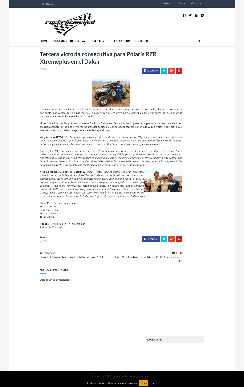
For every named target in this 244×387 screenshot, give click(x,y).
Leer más (152, 383)
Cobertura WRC (195, 254)
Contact (221, 3)
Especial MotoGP (209, 266)
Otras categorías (182, 321)
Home (192, 3)
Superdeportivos (211, 327)
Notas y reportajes (183, 315)
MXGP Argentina (181, 303)
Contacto (116, 32)
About (206, 3)
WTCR (186, 340)
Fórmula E (211, 285)
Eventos (73, 32)
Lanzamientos (204, 297)
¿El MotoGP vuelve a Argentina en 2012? (203, 184)
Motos (203, 309)
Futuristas (178, 285)
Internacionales (181, 297)
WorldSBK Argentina (206, 340)
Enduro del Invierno (201, 260)
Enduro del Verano (183, 266)
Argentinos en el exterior (187, 248)
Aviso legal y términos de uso (32, 356)
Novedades (205, 315)
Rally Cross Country (184, 327)
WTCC (175, 340)
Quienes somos (95, 32)
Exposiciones (179, 272)
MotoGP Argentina (183, 309)
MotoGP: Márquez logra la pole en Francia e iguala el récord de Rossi (207, 205)
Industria (33, 32)
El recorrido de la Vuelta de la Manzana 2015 (207, 165)
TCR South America (183, 333)
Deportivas (54, 32)
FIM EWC (209, 279)
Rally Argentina (207, 321)
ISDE (194, 291)
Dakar (18, 244)
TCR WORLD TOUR (208, 333)
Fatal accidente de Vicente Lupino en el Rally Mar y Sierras (207, 224)
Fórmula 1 (195, 285)
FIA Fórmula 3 (179, 279)
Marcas (199, 303)
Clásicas (177, 254)
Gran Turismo (180, 291)
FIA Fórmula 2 (199, 272)
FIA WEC (196, 279)
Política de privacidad (99, 356)
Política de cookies (170, 356)
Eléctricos (178, 260)
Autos (210, 248)
